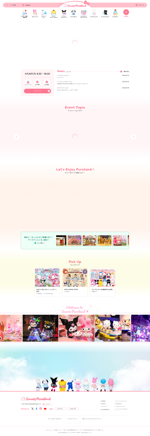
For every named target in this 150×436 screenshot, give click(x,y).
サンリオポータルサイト (55, 418)
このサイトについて (120, 406)
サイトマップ (104, 406)
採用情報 (103, 401)
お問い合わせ (119, 403)
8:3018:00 (43, 74)
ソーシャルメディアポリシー (122, 410)
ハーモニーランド (72, 418)
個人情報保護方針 (105, 409)
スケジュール (28, 82)
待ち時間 (37, 82)
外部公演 (103, 403)
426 (30, 74)
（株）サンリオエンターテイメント (92, 418)
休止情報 (47, 82)
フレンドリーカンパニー (121, 401)
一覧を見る (124, 71)
